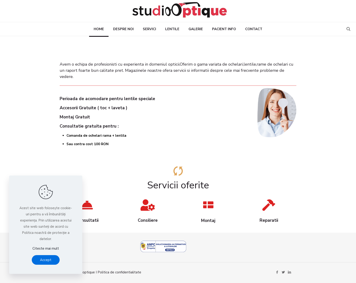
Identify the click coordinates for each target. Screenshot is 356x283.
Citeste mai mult (45, 248)
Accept (45, 260)
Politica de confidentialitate (119, 272)
